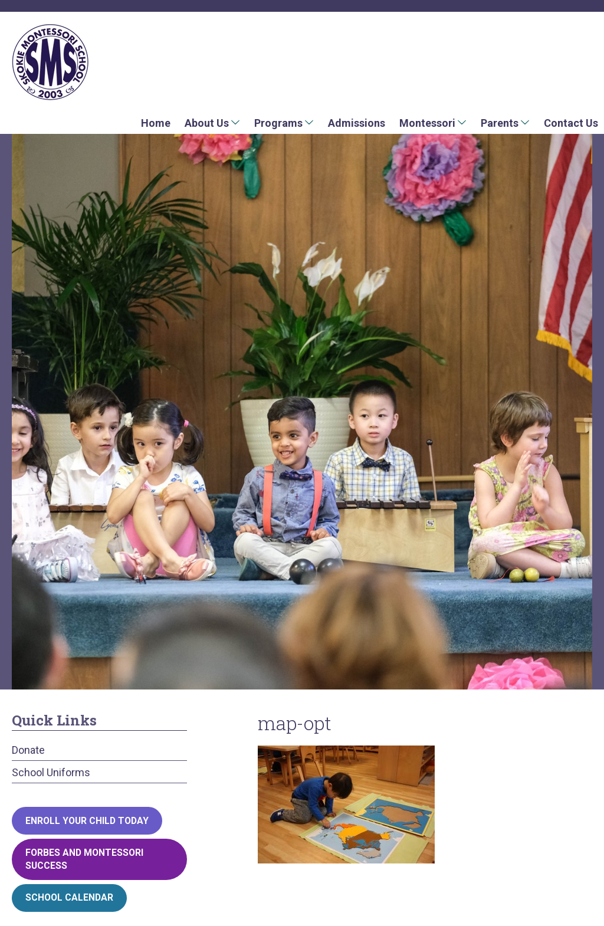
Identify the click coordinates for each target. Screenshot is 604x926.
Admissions (356, 123)
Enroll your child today (87, 820)
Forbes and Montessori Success (84, 859)
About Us (207, 123)
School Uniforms (51, 772)
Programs (278, 123)
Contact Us (571, 123)
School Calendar (69, 897)
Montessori (427, 123)
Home (155, 123)
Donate (28, 750)
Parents (499, 123)
